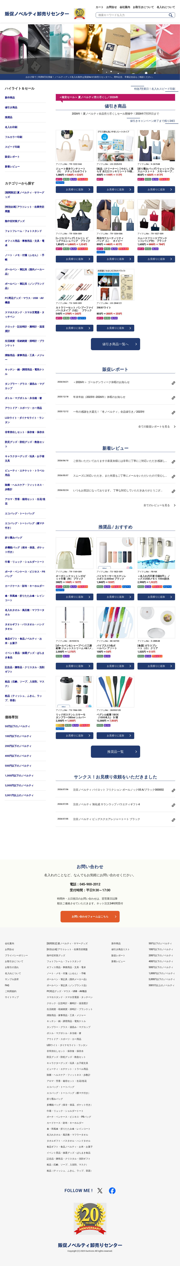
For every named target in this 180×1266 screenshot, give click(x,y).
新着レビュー (12, 166)
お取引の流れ (12, 967)
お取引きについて (143, 7)
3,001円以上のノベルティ (19, 795)
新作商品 (10, 97)
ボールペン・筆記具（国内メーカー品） (24, 271)
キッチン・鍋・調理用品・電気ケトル (24, 371)
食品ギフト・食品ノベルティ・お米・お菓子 (23, 641)
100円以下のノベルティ (18, 736)
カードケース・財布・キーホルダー (24, 586)
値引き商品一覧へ (115, 344)
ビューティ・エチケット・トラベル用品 (24, 473)
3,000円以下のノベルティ (19, 785)
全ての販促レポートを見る (154, 426)
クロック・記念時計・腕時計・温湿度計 (24, 329)
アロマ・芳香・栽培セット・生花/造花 (25, 501)
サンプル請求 (12, 979)
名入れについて (166, 7)
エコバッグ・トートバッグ (19, 513)
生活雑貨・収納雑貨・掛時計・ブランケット (24, 343)
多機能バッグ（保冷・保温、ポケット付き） (24, 549)
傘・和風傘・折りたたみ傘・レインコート (24, 598)
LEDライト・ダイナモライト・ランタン (24, 420)
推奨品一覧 (115, 752)
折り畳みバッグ (13, 537)
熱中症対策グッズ (15, 221)
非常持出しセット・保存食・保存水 (24, 432)
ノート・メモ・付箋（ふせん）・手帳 (24, 257)
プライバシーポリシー (16, 955)
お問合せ (111, 7)
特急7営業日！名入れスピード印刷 (154, 88)
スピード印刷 (12, 146)
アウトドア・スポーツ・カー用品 (23, 408)
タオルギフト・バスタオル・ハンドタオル (24, 626)
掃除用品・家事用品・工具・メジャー (24, 357)
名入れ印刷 (11, 127)
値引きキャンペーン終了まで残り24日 (152, 120)
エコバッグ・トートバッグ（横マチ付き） (24, 525)
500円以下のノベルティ (18, 765)
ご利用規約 (10, 991)
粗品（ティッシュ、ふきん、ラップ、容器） (23, 698)
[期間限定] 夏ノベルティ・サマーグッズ (24, 195)
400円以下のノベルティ (18, 755)
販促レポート (12, 156)
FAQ (7, 985)
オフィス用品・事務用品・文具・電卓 (24, 243)
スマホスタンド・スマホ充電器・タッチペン (24, 314)
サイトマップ (12, 997)
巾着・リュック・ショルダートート (24, 561)
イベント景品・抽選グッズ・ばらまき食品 (24, 655)
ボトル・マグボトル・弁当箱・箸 (23, 398)
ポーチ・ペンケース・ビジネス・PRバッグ (25, 574)
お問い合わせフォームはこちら (90, 916)
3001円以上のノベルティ (162, 985)
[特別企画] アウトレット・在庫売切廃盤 (24, 209)
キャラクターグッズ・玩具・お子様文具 (24, 458)
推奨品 (8, 117)
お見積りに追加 (74, 189)
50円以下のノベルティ (17, 726)
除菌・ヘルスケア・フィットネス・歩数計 (24, 487)
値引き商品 (11, 107)
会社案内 (125, 7)
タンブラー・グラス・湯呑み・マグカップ (24, 386)
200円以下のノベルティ (18, 746)
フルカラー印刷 (13, 137)
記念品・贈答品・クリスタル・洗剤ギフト (24, 669)
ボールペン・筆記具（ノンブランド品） (24, 286)
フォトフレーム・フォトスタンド (23, 231)
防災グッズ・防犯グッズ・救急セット (24, 444)
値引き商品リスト (120, 949)
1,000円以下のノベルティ (19, 775)
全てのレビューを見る (157, 505)
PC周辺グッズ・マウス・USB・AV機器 (24, 300)
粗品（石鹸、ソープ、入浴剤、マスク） (24, 684)
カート (100, 7)
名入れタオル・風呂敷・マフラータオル (24, 612)
